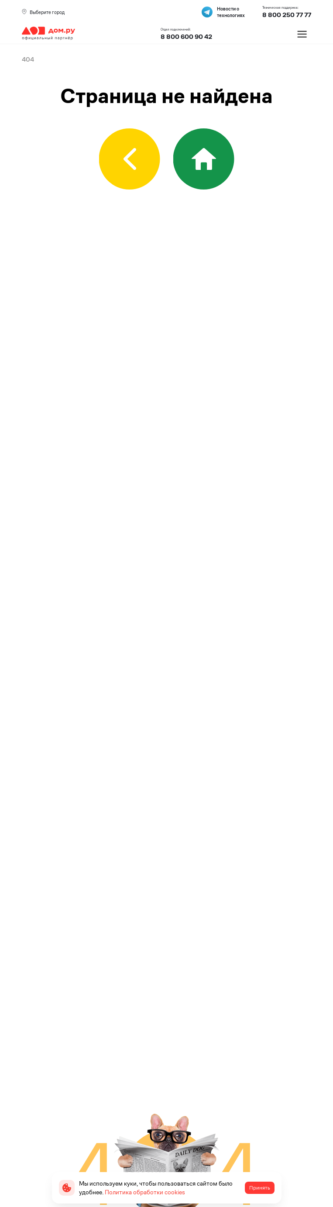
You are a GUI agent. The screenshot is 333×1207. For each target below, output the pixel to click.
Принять (259, 1187)
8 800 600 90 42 (186, 37)
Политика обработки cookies (145, 1192)
